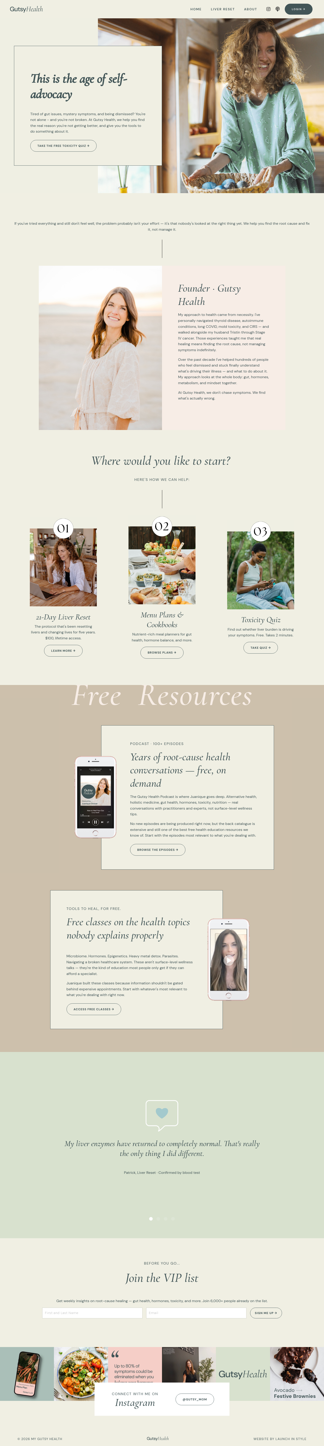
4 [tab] (173, 1218)
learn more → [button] (63, 651)
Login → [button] (298, 9)
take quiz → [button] (261, 648)
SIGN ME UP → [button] (266, 1313)
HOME (196, 9)
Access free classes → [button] (94, 1009)
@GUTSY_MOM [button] (195, 1399)
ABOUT (250, 9)
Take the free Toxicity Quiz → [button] (63, 146)
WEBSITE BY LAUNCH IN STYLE (280, 1439)
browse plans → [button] (162, 653)
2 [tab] (158, 1218)
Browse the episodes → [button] (157, 850)
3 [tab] (165, 1218)
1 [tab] (151, 1218)
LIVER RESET (223, 9)
